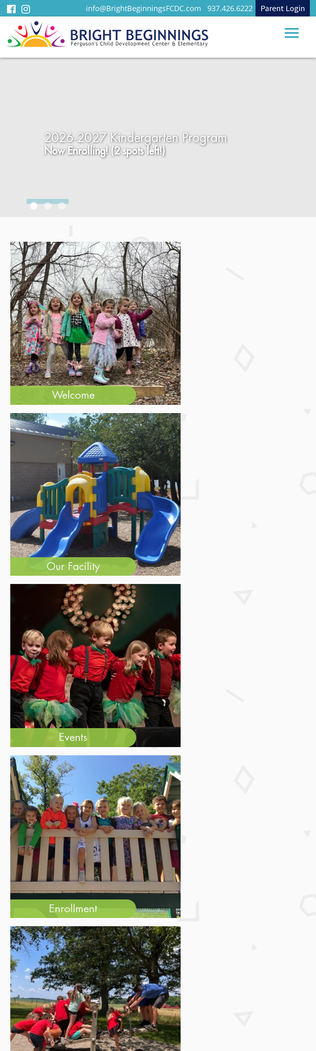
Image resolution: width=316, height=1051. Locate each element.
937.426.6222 (230, 8)
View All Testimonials (158, 485)
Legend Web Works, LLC (182, 1035)
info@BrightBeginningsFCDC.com (143, 8)
